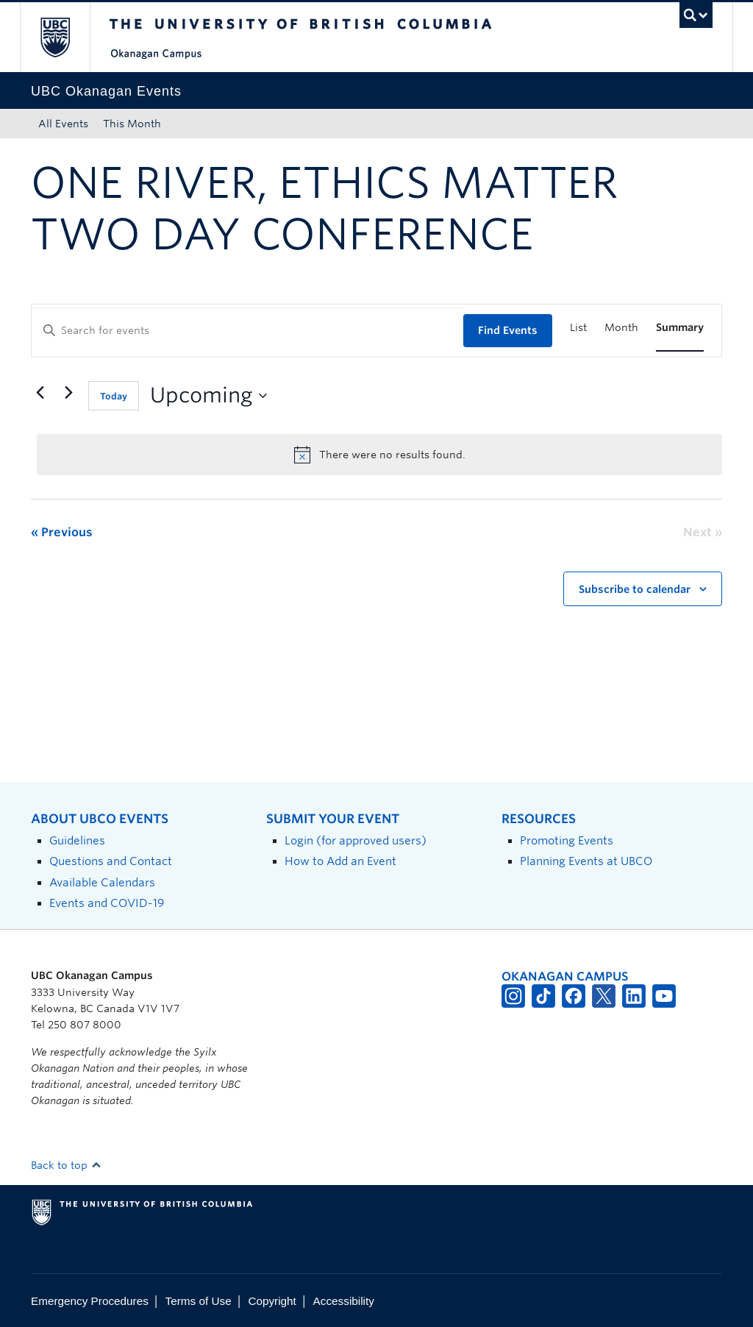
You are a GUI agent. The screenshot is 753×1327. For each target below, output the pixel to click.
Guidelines (77, 840)
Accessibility (343, 1301)
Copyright (272, 1301)
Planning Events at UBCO (586, 861)
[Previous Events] (40, 393)
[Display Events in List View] (578, 328)
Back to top (66, 1165)
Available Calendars (102, 882)
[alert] (379, 454)
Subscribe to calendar (634, 589)
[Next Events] (68, 393)
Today (113, 396)
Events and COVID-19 (106, 903)
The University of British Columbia (66, 37)
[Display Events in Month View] (621, 328)
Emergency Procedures (90, 1301)
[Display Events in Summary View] (680, 328)
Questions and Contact (110, 861)
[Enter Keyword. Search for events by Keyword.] (247, 330)
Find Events (508, 330)
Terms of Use (198, 1301)
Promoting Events (566, 840)
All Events (63, 123)
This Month (132, 123)
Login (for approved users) (356, 840)
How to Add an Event (340, 861)
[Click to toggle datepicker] (208, 395)
